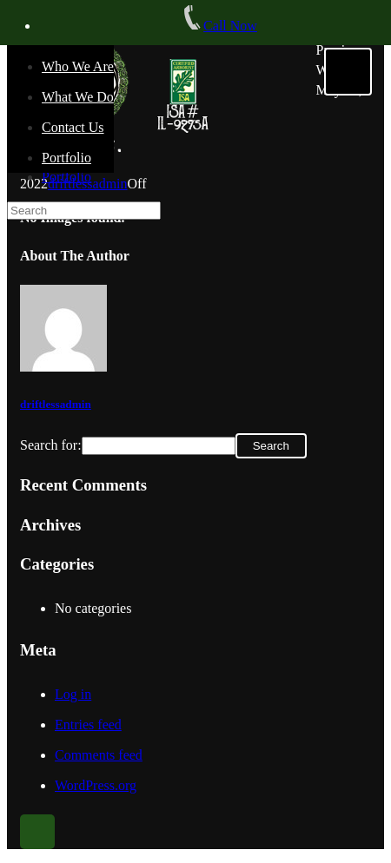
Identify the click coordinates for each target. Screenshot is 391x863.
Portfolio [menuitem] (66, 176)
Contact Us (73, 127)
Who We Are (78, 66)
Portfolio (66, 157)
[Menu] (348, 72)
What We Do (78, 96)
